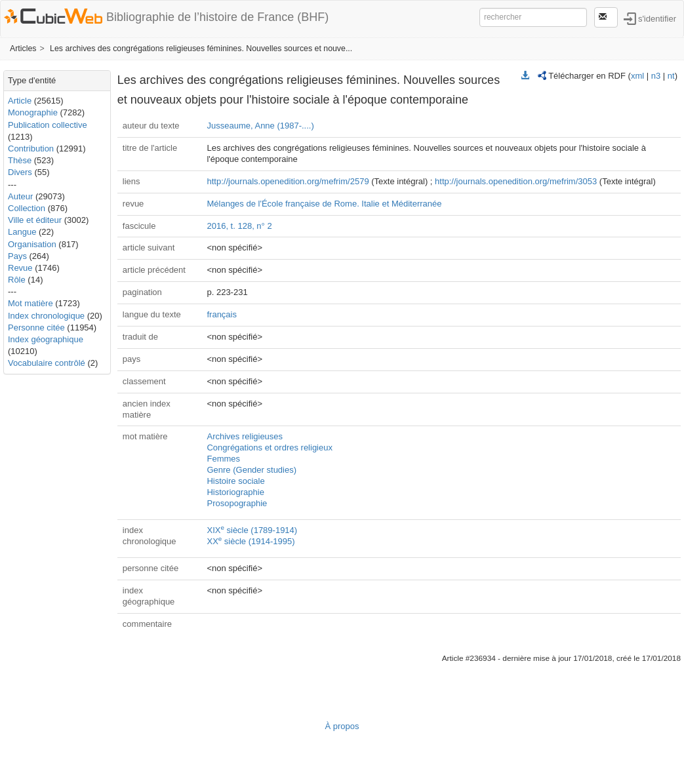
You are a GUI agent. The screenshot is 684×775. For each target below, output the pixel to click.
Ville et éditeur (36, 220)
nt (671, 76)
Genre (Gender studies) (251, 470)
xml (637, 76)
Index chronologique (46, 316)
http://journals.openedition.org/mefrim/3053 (516, 181)
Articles (23, 48)
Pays (17, 256)
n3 (655, 76)
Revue (20, 268)
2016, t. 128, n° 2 (239, 226)
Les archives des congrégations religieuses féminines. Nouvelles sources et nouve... (201, 48)
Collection (26, 208)
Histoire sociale (235, 481)
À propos (342, 726)
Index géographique (45, 339)
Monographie (33, 112)
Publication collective (47, 125)
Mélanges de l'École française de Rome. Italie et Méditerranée (324, 204)
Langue (22, 232)
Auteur (20, 196)
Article (19, 101)
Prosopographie (237, 503)
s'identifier (657, 18)
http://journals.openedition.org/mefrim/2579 (288, 181)
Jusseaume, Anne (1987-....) (260, 125)
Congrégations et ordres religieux (269, 447)
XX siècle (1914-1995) (250, 541)
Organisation (32, 244)
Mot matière (30, 303)
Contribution (31, 148)
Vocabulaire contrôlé (46, 363)
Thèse (19, 160)
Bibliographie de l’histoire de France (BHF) (217, 17)
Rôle (17, 280)
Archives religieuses (245, 436)
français (222, 314)
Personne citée (36, 327)
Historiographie (235, 492)
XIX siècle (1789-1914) (252, 530)
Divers (20, 172)
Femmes (223, 459)
